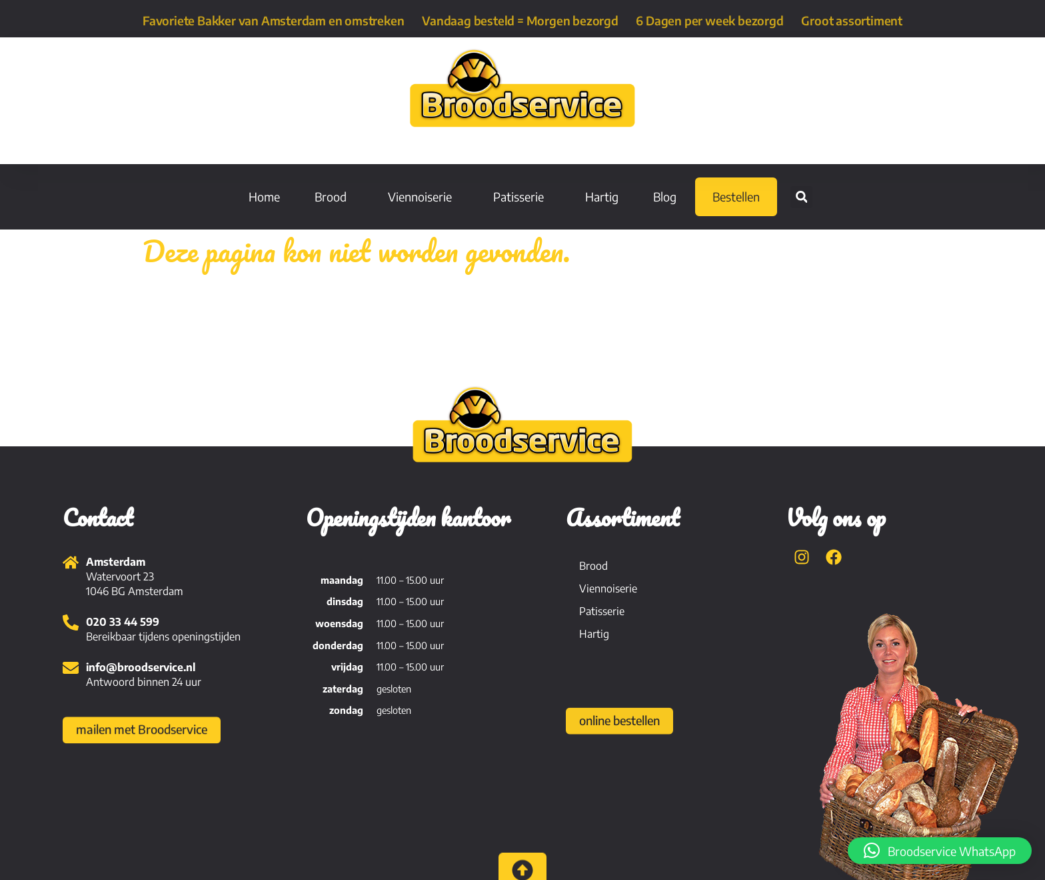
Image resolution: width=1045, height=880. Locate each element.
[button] (801, 197)
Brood (334, 196)
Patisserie (521, 196)
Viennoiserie (423, 196)
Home (264, 196)
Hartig (601, 196)
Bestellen (736, 196)
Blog (664, 196)
